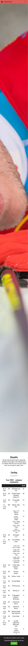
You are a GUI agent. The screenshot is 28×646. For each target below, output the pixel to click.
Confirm (14, 643)
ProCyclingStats (14, 476)
